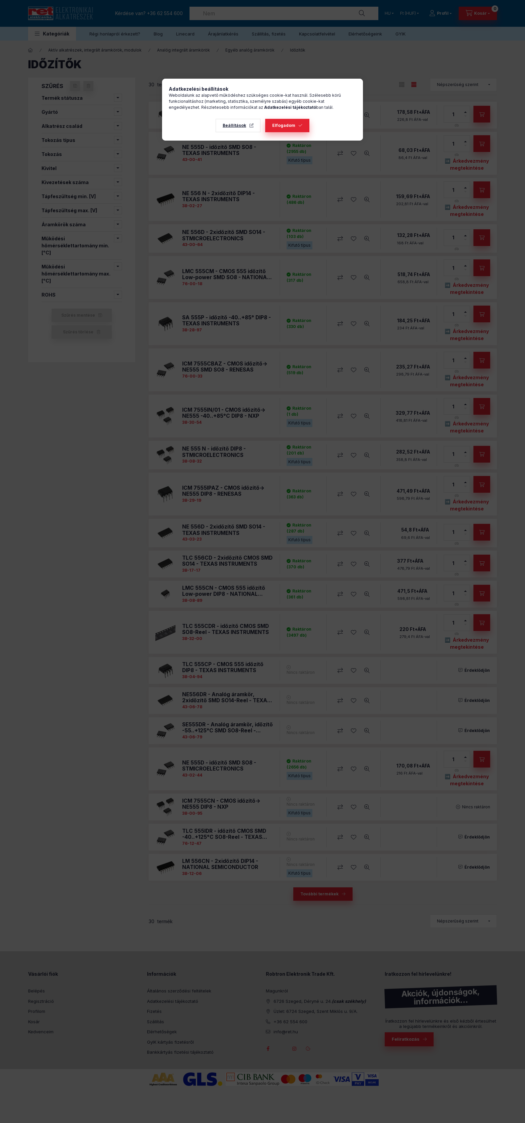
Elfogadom (283, 125)
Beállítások (234, 125)
